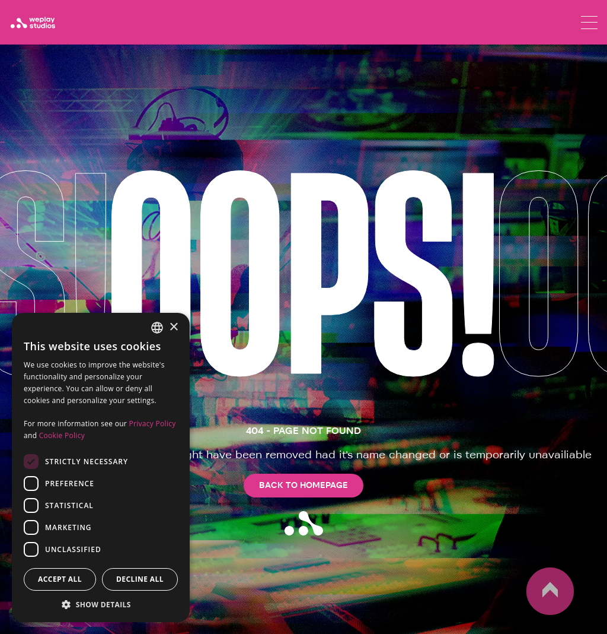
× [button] (173, 327)
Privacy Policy (152, 424)
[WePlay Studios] (32, 22)
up (550, 591)
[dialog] (101, 467)
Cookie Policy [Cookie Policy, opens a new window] (62, 435)
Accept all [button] (60, 579)
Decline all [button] (140, 579)
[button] (101, 604)
